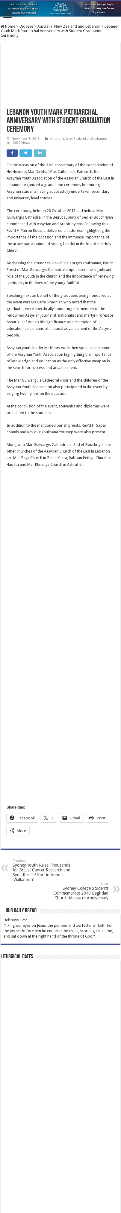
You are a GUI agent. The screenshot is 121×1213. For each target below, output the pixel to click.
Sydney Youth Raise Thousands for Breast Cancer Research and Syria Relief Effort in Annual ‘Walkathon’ (43, 870)
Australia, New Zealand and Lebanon (68, 26)
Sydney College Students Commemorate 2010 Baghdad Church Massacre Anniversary (77, 891)
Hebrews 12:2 (15, 920)
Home (8, 26)
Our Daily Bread (21, 911)
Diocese (26, 26)
